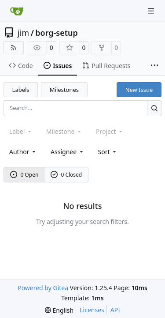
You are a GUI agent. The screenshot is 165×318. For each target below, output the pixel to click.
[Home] (16, 11)
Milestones (64, 90)
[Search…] (154, 108)
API (115, 310)
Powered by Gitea (43, 288)
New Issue (139, 90)
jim (23, 32)
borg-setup (56, 32)
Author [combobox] (23, 152)
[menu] (108, 152)
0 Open (24, 174)
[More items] (154, 66)
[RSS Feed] (14, 47)
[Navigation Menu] (152, 11)
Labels (20, 90)
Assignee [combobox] (67, 152)
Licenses (92, 310)
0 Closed (66, 174)
